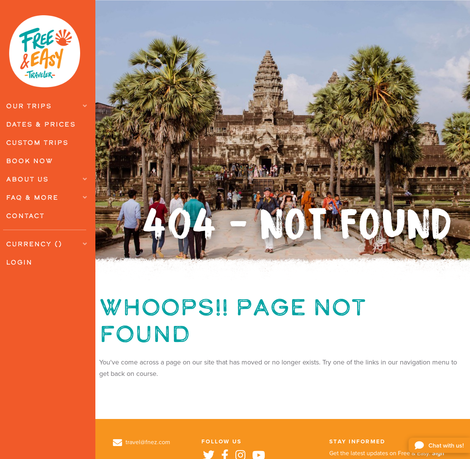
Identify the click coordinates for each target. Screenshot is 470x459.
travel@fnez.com (141, 442)
